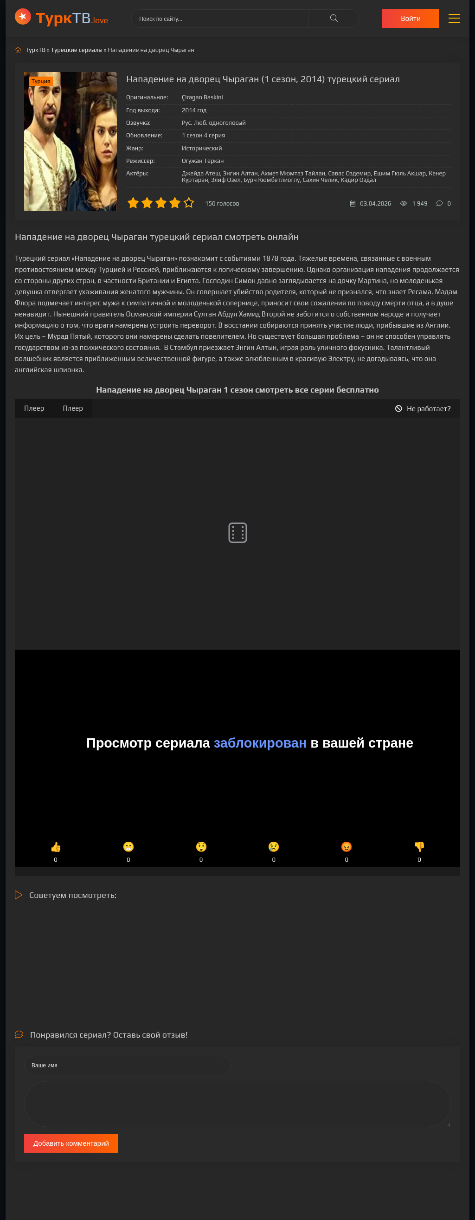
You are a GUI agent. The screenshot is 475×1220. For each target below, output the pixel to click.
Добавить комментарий (71, 1143)
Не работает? (423, 409)
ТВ (72, 17)
